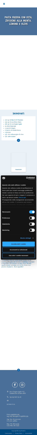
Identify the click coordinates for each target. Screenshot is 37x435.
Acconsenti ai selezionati (18, 250)
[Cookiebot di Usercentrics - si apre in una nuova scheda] (26, 178)
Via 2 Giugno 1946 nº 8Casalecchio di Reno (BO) (17, 392)
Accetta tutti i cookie (18, 244)
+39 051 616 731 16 (15, 397)
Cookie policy (8, 433)
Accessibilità (28, 433)
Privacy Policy (18, 433)
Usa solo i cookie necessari (18, 255)
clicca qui (22, 197)
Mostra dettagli (25, 238)
